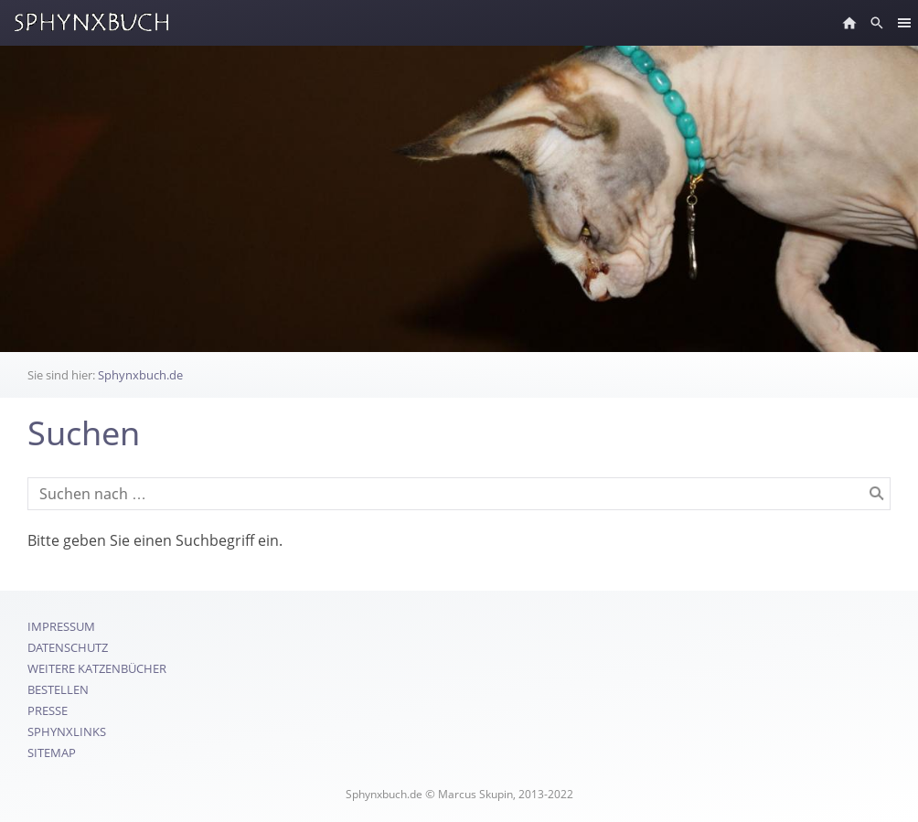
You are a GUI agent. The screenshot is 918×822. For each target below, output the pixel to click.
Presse (47, 710)
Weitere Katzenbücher (96, 668)
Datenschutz (67, 647)
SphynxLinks (66, 731)
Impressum (61, 626)
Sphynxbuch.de (140, 375)
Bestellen (58, 689)
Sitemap (51, 752)
